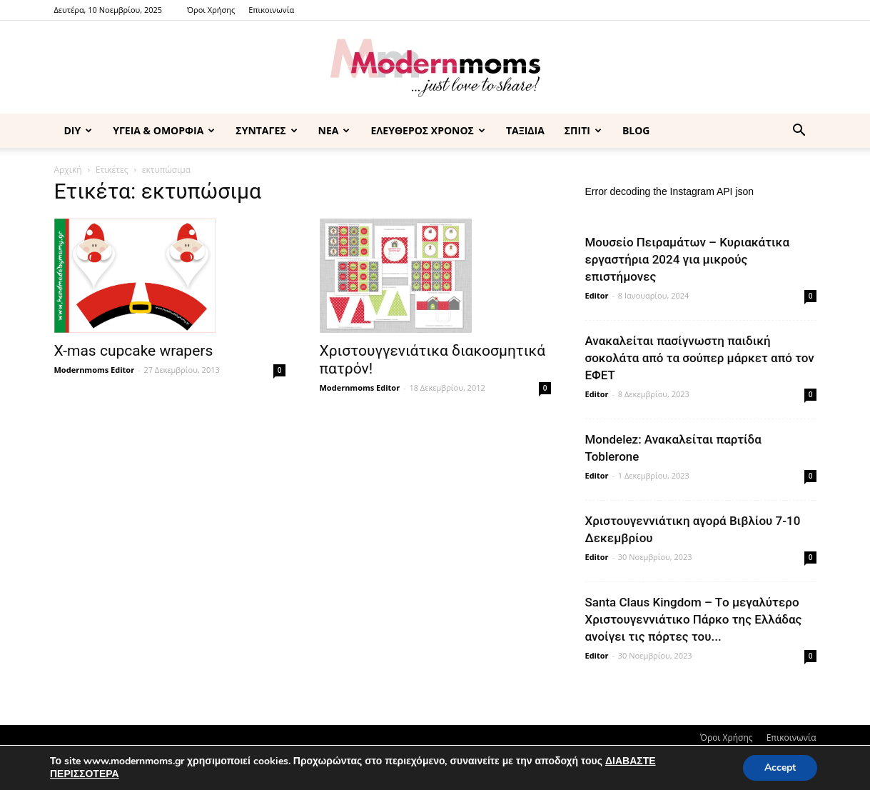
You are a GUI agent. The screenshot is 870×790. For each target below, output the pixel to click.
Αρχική (68, 170)
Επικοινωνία (271, 9)
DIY (78, 130)
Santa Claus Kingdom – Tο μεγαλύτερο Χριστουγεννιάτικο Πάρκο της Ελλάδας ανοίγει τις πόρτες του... (693, 619)
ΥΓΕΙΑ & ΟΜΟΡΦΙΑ (164, 130)
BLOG (636, 130)
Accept (780, 767)
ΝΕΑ (334, 130)
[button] (799, 132)
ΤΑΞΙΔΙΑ (525, 130)
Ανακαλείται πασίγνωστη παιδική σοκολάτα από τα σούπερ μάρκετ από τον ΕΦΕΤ (699, 358)
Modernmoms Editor (94, 369)
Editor (597, 295)
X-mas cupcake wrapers (133, 350)
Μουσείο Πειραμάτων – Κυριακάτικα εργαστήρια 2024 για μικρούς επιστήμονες (687, 259)
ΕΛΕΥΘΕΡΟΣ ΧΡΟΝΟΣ (427, 130)
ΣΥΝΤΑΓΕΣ (266, 130)
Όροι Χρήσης (211, 9)
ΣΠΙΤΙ (583, 130)
